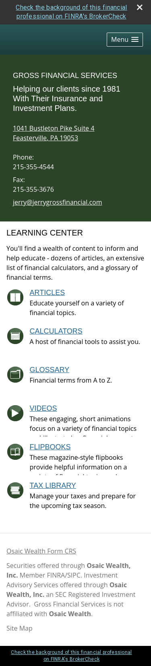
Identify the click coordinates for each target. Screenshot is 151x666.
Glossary (50, 370)
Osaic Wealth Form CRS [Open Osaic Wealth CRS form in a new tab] (41, 551)
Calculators (56, 331)
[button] (125, 40)
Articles (47, 293)
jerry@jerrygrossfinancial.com (57, 202)
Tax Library (53, 486)
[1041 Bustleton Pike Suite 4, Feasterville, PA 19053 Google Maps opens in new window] (53, 133)
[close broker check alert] (140, 7)
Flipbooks (50, 447)
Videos (43, 408)
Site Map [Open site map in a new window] (19, 628)
